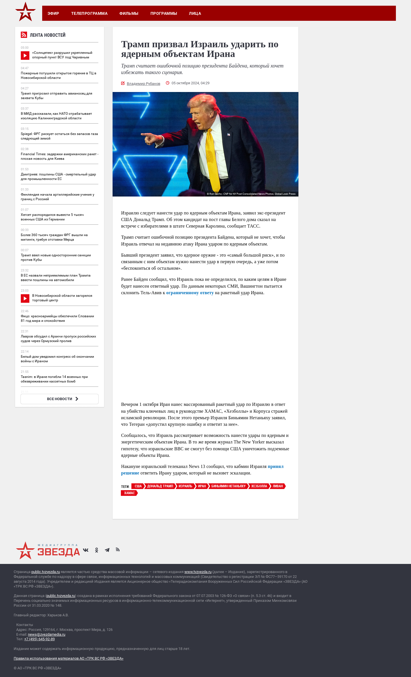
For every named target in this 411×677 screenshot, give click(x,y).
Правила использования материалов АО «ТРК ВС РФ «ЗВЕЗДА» (68, 658)
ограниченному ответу (190, 292)
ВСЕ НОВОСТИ (63, 399)
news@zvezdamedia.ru (46, 634)
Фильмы (129, 13)
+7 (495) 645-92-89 (39, 639)
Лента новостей (43, 36)
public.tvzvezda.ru (45, 572)
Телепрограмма (89, 13)
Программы (163, 13)
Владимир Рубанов (143, 83)
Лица (195, 13)
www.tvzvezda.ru (197, 572)
